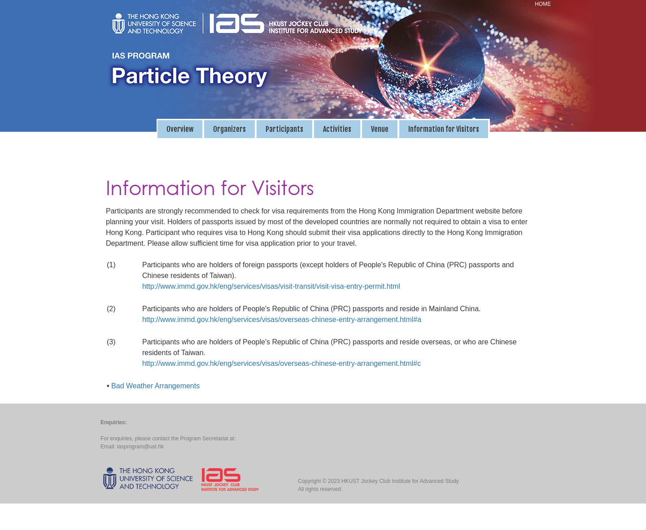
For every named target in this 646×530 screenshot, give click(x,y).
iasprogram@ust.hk (140, 446)
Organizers (229, 129)
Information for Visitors (443, 129)
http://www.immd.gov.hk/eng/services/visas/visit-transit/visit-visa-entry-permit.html (271, 286)
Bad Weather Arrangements (155, 386)
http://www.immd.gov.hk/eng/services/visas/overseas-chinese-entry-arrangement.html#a (281, 319)
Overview (179, 129)
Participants (284, 129)
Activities (337, 129)
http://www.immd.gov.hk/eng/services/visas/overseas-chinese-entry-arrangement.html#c (281, 363)
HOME (543, 4)
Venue (379, 129)
